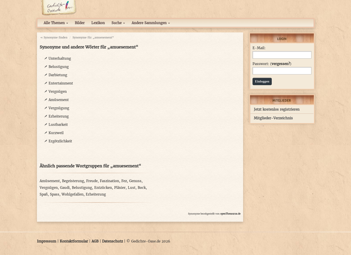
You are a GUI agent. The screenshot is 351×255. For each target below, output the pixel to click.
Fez (124, 181)
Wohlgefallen (72, 194)
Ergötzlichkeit (60, 141)
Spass (54, 194)
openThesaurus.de (230, 213)
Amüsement (59, 100)
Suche (118, 23)
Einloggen (262, 81)
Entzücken (103, 187)
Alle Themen (56, 23)
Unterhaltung (60, 58)
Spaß (44, 194)
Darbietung (58, 75)
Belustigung (59, 67)
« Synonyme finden (53, 37)
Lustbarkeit (58, 124)
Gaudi (65, 187)
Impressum (46, 241)
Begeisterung (73, 181)
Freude (92, 181)
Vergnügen (58, 91)
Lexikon (98, 23)
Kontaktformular (74, 241)
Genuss (135, 181)
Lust (131, 187)
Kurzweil (56, 133)
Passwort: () (272, 64)
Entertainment (61, 83)
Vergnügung (59, 108)
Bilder (80, 23)
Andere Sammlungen (151, 23)
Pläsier (120, 187)
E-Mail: (259, 48)
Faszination (109, 181)
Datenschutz (112, 241)
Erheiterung (59, 116)
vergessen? (281, 64)
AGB (95, 241)
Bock (142, 187)
